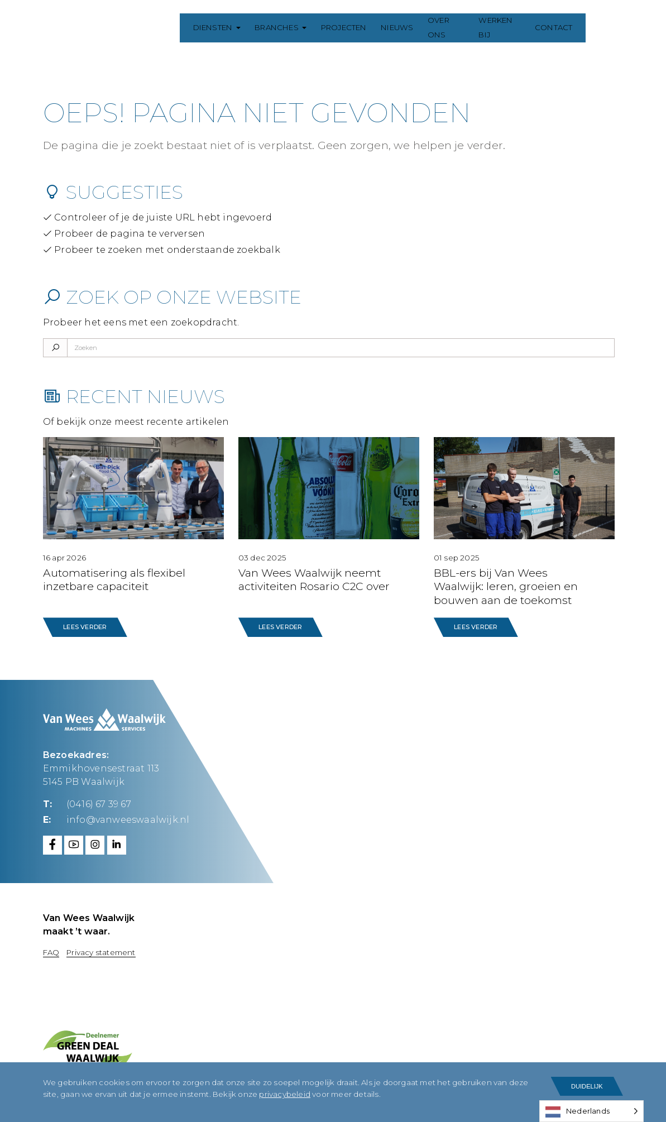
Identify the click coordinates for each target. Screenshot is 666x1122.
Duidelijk (587, 1086)
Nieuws (400, 27)
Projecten (346, 27)
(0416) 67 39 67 (98, 804)
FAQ (51, 952)
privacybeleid (284, 1094)
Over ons (451, 27)
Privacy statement (100, 952)
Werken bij (510, 27)
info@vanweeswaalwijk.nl (128, 819)
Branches (279, 27)
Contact (566, 27)
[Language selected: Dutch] (591, 1111)
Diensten (215, 27)
